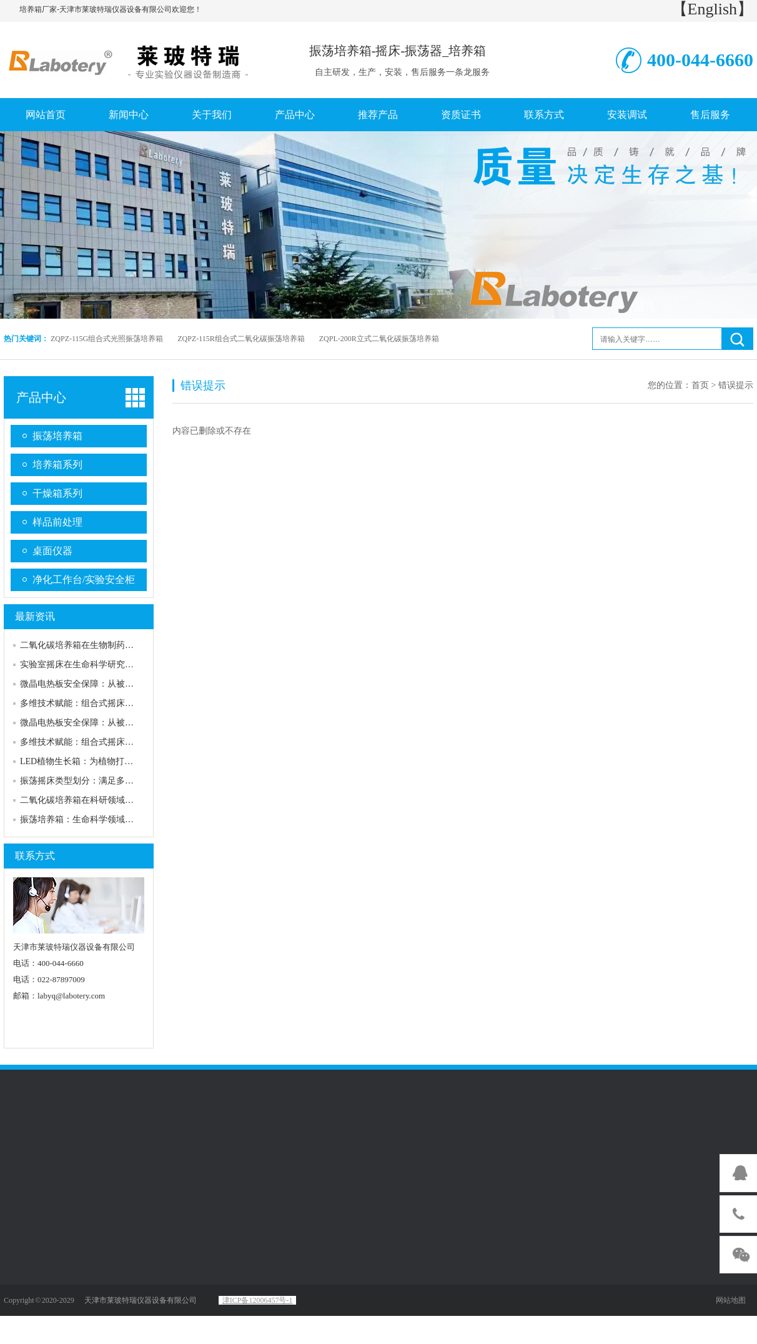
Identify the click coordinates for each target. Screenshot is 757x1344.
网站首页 (46, 114)
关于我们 (212, 114)
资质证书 (461, 114)
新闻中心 (129, 114)
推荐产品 (378, 114)
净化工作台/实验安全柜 (83, 579)
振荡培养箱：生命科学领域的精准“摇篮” (98, 819)
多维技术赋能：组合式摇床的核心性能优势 (103, 703)
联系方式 (544, 114)
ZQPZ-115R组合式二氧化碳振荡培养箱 (241, 338)
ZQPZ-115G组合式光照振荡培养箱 (107, 338)
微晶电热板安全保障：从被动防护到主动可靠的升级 (120, 684)
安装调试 (627, 114)
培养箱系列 (57, 464)
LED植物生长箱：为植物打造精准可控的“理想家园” (120, 761)
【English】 (712, 9)
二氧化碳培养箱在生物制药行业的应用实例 (103, 645)
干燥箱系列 (57, 493)
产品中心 (295, 114)
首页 (700, 385)
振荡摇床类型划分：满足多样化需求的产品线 (107, 780)
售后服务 (710, 114)
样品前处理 (57, 522)
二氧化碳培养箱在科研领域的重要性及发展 (103, 800)
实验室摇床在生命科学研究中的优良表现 (98, 664)
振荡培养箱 (57, 436)
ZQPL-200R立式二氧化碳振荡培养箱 (379, 338)
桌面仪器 (52, 550)
